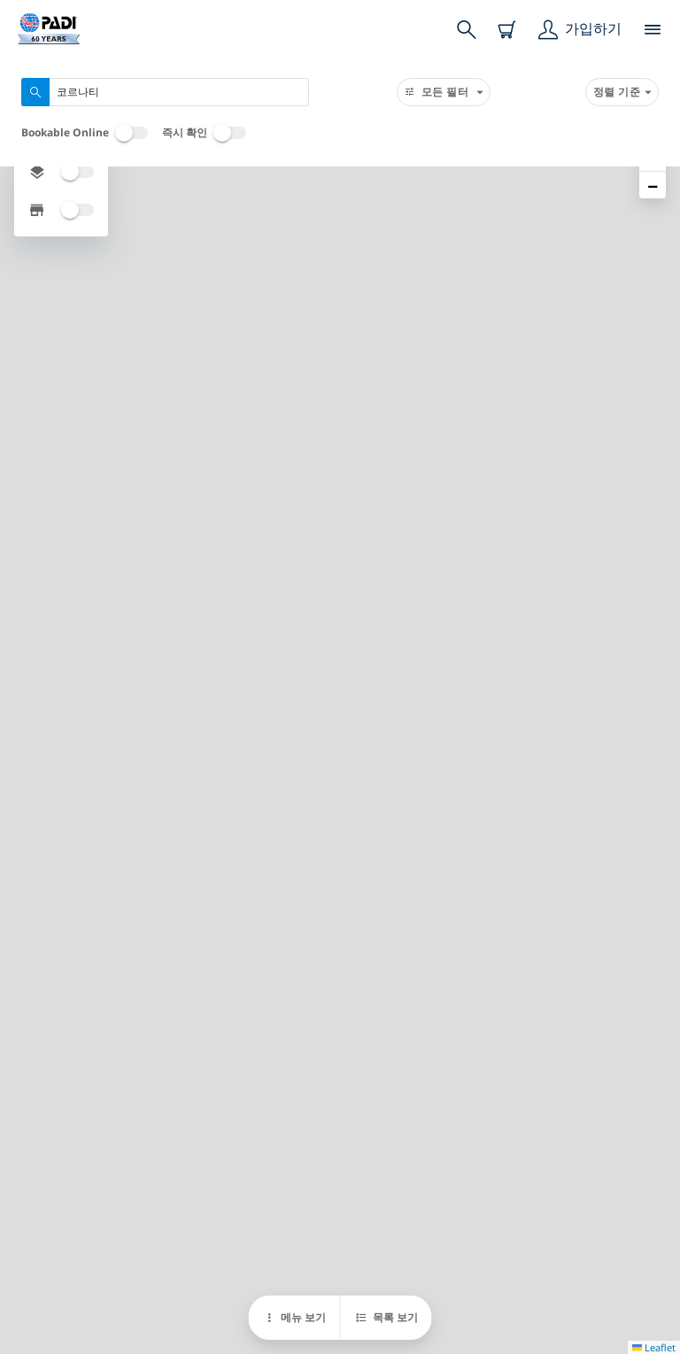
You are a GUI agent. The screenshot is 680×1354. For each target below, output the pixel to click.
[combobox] (165, 92)
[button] (652, 185)
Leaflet (654, 1347)
